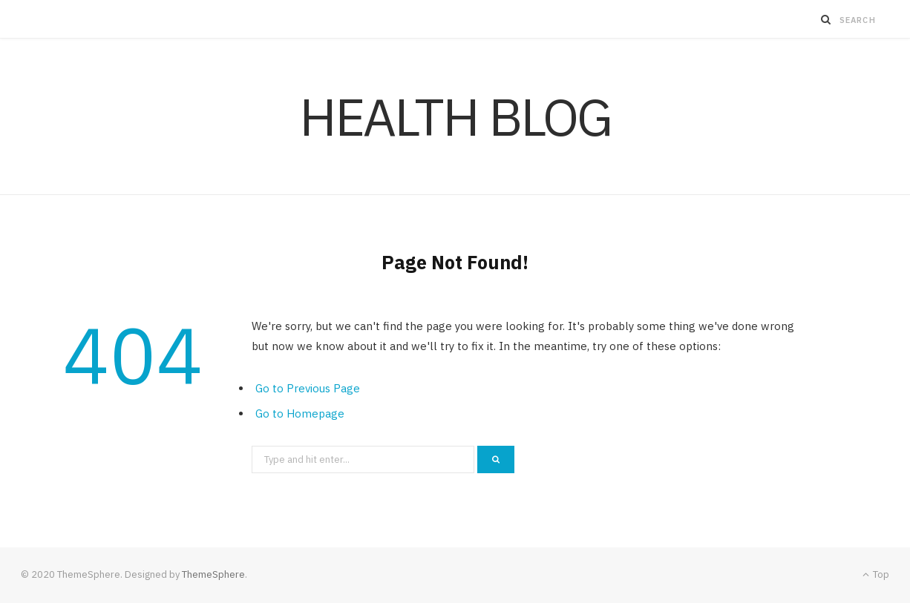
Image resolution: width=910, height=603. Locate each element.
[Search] (826, 19)
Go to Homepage (299, 413)
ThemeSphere (213, 574)
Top (875, 574)
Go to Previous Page (307, 388)
